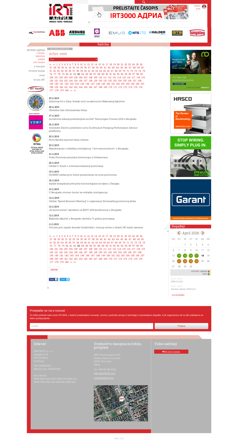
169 (105, 87)
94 (122, 74)
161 (66, 87)
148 (98, 83)
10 (81, 64)
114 (119, 77)
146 (87, 83)
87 (94, 74)
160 (61, 87)
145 (82, 83)
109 (95, 77)
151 (113, 83)
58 (77, 70)
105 (76, 77)
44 (117, 67)
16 (103, 64)
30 (62, 67)
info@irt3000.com (104, 377)
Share (52, 279)
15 (100, 64)
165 (85, 87)
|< (50, 64)
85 (87, 74)
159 (56, 87)
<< (54, 64)
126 (80, 80)
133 (115, 80)
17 (107, 64)
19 (114, 64)
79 (63, 74)
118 (138, 77)
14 (96, 64)
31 (66, 67)
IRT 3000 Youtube (172, 351)
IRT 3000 (61, 15)
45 (121, 67)
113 (114, 77)
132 (110, 80)
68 (116, 70)
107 (85, 77)
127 (85, 80)
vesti (56, 48)
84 (82, 74)
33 (74, 67)
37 (89, 67)
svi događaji (178, 294)
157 (142, 83)
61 (89, 70)
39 (97, 67)
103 (66, 77)
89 (103, 74)
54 (62, 70)
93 (118, 74)
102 (61, 77)
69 (120, 70)
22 (125, 64)
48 (134, 67)
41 (105, 67)
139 (51, 83)
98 (137, 74)
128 (90, 80)
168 (100, 87)
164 (81, 87)
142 (66, 83)
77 (55, 74)
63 (96, 70)
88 (99, 74)
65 (104, 70)
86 (91, 74)
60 (85, 70)
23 (129, 64)
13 (92, 64)
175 (135, 87)
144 (77, 83)
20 (118, 64)
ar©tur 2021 (119, 438)
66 (108, 70)
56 (70, 70)
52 (54, 70)
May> (202, 233)
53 (58, 70)
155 (132, 83)
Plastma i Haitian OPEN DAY (183, 289)
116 (128, 77)
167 (95, 87)
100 (51, 77)
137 (134, 80)
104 (71, 77)
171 (115, 87)
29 (59, 67)
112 (109, 77)
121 (56, 80)
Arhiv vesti (65, 48)
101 (56, 77)
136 (129, 80)
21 (122, 64)
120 (51, 80)
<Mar (179, 233)
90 (107, 74)
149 (103, 83)
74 (139, 70)
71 (128, 70)
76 (51, 74)
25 (137, 64)
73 (135, 70)
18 (111, 64)
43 (113, 67)
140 (56, 83)
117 (133, 77)
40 (101, 67)
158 (51, 87)
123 (66, 80)
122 (61, 80)
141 (61, 83)
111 (105, 77)
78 (59, 74)
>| (74, 90)
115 (124, 77)
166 (90, 87)
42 (109, 67)
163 (75, 87)
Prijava (181, 326)
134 (120, 80)
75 (144, 70)
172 (120, 87)
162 (71, 87)
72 (131, 70)
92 (114, 74)
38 (93, 67)
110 (100, 77)
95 (126, 74)
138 (139, 80)
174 (130, 87)
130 (100, 80)
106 (80, 77)
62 (93, 70)
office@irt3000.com (104, 373)
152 (118, 83)
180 (67, 90)
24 (133, 64)
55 (66, 70)
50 (142, 67)
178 (57, 90)
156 (137, 83)
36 (85, 67)
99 (141, 74)
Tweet (63, 279)
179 (62, 90)
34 (77, 67)
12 (88, 64)
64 (100, 70)
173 (125, 87)
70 (124, 70)
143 (72, 83)
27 (51, 67)
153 (122, 83)
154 (128, 83)
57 (74, 70)
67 (112, 70)
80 (67, 74)
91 (110, 74)
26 (141, 64)
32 (70, 67)
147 (93, 83)
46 (125, 67)
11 (85, 64)
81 (71, 74)
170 (110, 87)
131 (105, 80)
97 (133, 74)
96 (130, 74)
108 (90, 77)
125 (76, 80)
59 (81, 70)
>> (71, 90)
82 (74, 74)
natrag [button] (54, 269)
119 (143, 77)
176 (140, 87)
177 (51, 90)
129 (95, 80)
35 (81, 67)
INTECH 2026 (177, 281)
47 (130, 67)
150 (108, 83)
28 (55, 67)
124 (71, 80)
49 (138, 67)
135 (125, 80)
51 (51, 70)
